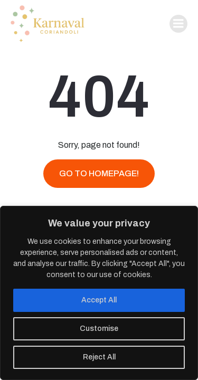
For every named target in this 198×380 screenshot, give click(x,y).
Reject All (99, 357)
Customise (99, 328)
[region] (99, 293)
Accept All (99, 300)
